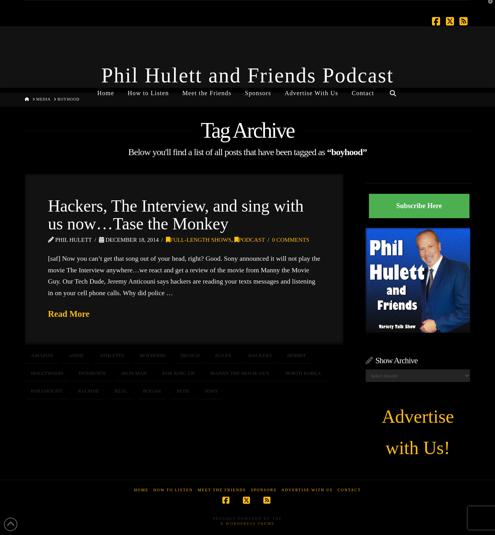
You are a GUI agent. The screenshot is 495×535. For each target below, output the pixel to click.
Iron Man (134, 373)
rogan (152, 391)
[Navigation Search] (393, 90)
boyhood (152, 355)
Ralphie (88, 391)
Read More (69, 314)
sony (211, 391)
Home (141, 490)
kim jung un (178, 373)
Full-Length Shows (199, 240)
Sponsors (264, 490)
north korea (303, 373)
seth (182, 391)
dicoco (190, 355)
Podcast (249, 240)
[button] (487, 7)
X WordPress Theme (247, 523)
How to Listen (173, 490)
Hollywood (47, 373)
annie (76, 355)
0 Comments (290, 240)
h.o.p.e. (224, 355)
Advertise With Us (307, 490)
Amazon (42, 355)
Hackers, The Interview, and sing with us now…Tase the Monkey (176, 215)
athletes (111, 355)
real (121, 391)
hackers (260, 355)
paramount (46, 391)
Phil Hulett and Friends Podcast (247, 75)
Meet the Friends (222, 490)
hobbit (296, 355)
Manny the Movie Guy (240, 373)
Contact (349, 490)
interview (92, 373)
